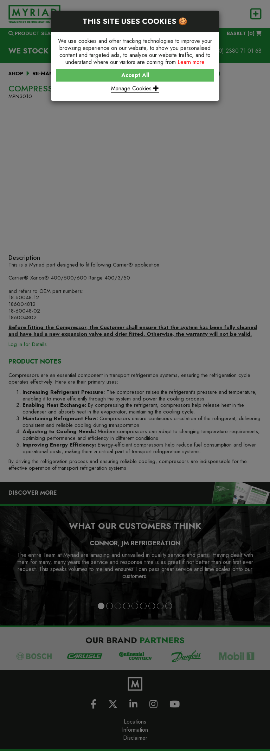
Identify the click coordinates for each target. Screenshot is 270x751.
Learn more (191, 62)
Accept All (135, 75)
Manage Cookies (135, 88)
